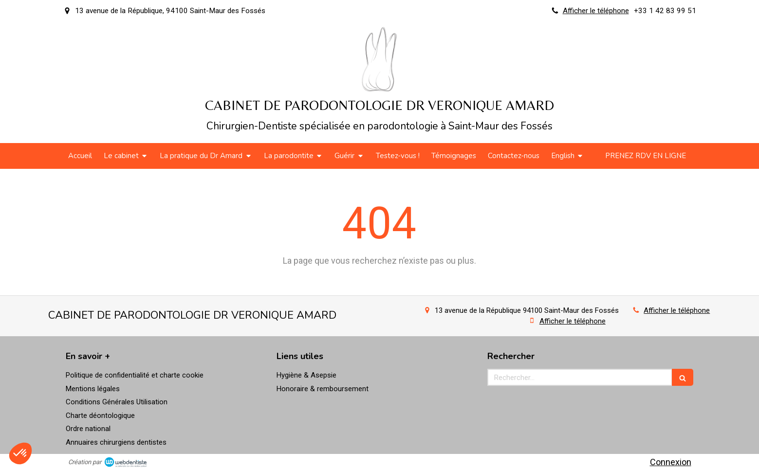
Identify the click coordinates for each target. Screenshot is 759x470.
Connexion (670, 462)
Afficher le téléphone (596, 10)
